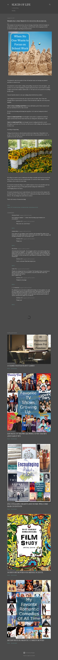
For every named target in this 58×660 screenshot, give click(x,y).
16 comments (14, 575)
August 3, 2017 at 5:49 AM (28, 259)
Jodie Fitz (14, 269)
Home (13, 10)
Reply (13, 228)
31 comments (14, 509)
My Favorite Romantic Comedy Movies (25, 640)
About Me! (28, 10)
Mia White (14, 248)
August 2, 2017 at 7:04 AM (25, 215)
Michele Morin (15, 215)
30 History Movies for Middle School (25, 572)
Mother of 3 (19, 221)
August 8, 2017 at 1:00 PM (29, 277)
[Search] (50, 4)
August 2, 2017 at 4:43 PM (23, 248)
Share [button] (8, 205)
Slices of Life (21, 4)
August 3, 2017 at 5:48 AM (29, 238)
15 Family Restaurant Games (20, 365)
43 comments (14, 643)
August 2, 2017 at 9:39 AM (28, 221)
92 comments (14, 438)
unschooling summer (33, 207)
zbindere (33, 655)
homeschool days (16, 207)
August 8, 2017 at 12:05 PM (23, 268)
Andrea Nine (15, 231)
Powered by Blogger (29, 653)
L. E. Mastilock (15, 287)
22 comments (14, 368)
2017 (11, 207)
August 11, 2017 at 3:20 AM (25, 287)
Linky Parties (20, 10)
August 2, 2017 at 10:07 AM (25, 231)
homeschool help (24, 207)
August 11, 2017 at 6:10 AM (28, 297)
